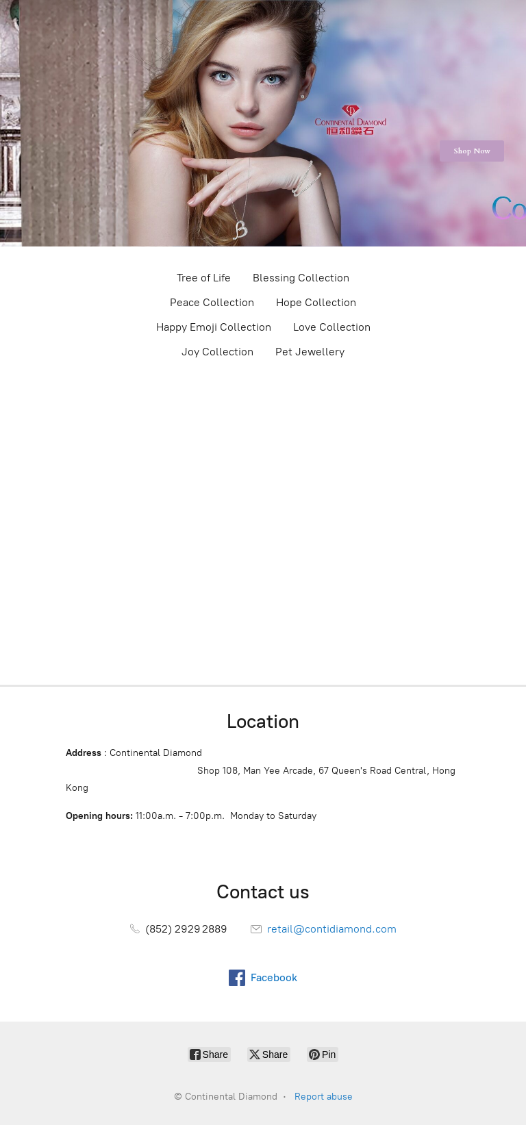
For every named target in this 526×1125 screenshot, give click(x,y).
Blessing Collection (301, 277)
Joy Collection (217, 351)
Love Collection (332, 326)
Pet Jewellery (310, 351)
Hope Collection (316, 302)
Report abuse (324, 1096)
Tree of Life (204, 277)
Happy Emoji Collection (213, 326)
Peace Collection (212, 302)
